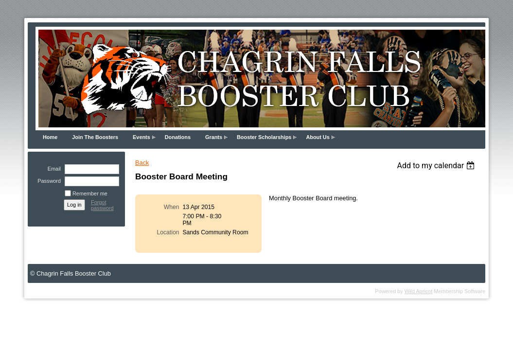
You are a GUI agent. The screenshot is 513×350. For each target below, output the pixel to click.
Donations (178, 137)
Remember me (89, 193)
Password (47, 181)
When (171, 207)
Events (141, 137)
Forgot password (102, 205)
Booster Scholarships (264, 137)
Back (142, 162)
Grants (213, 137)
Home (50, 137)
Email (52, 169)
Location (168, 232)
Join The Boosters (95, 137)
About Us (317, 137)
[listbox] (437, 165)
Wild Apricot (418, 291)
